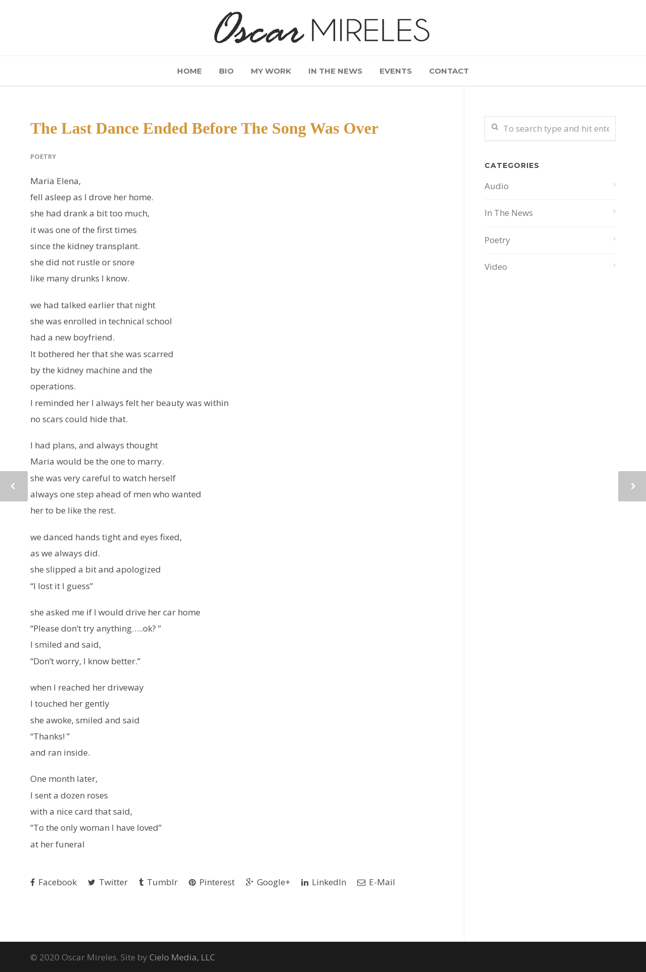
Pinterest (212, 882)
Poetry (43, 156)
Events (396, 71)
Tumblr (158, 882)
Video (495, 266)
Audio (496, 186)
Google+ (268, 882)
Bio (226, 71)
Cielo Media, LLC (182, 957)
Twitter (108, 882)
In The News (335, 71)
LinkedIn (323, 882)
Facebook (53, 882)
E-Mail (376, 882)
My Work (271, 71)
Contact (449, 71)
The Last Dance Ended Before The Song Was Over (204, 128)
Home (189, 71)
